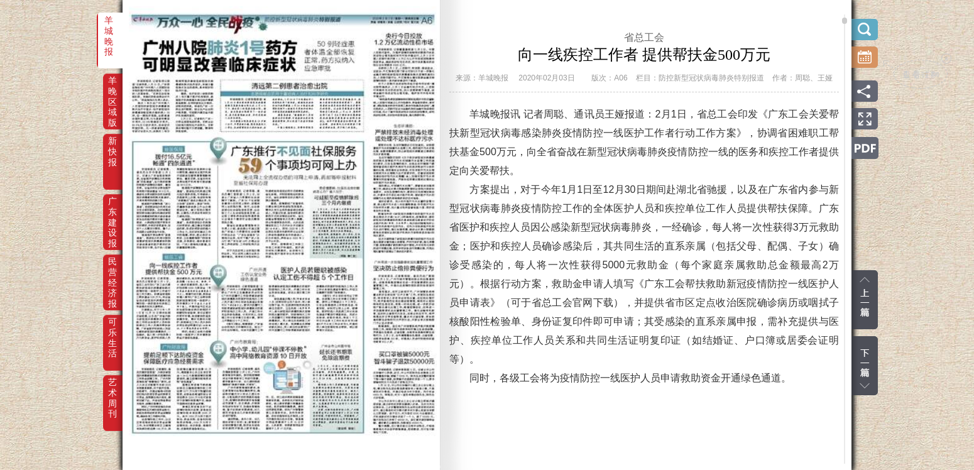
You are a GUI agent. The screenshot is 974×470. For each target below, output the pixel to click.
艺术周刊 (112, 391)
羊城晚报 (108, 29)
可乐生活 (112, 330)
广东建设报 (112, 210)
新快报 (112, 149)
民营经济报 (112, 270)
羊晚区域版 (112, 89)
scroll (844, 21)
